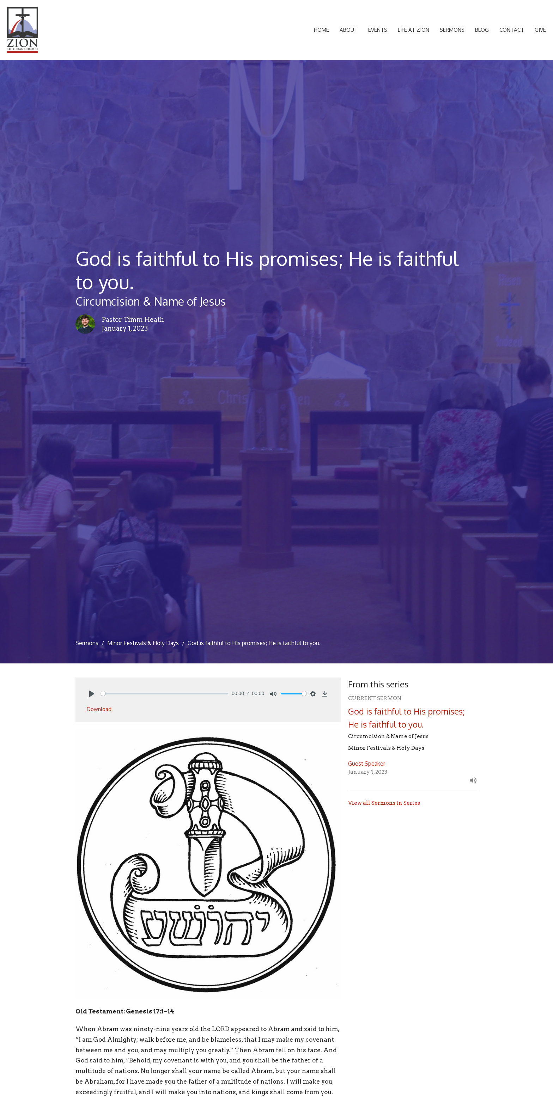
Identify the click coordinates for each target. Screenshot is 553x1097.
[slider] (164, 693)
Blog (482, 29)
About (349, 29)
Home (321, 29)
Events (377, 29)
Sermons (452, 29)
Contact (511, 29)
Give (540, 29)
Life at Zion (413, 29)
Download (99, 709)
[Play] (91, 693)
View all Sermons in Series (384, 803)
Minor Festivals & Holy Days (143, 642)
